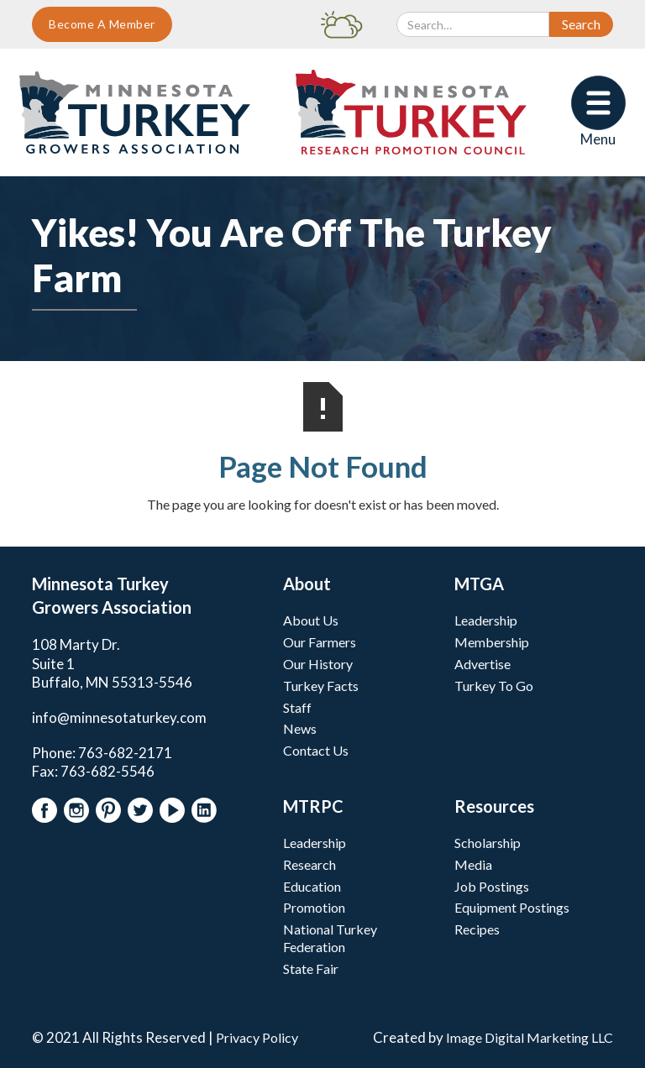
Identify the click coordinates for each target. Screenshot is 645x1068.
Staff (297, 707)
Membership (491, 642)
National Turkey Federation (330, 938)
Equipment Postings (511, 907)
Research (309, 864)
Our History (318, 664)
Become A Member (102, 24)
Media (473, 864)
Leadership (485, 620)
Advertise (482, 664)
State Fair (310, 968)
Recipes (477, 929)
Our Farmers (319, 642)
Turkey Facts (321, 686)
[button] (598, 112)
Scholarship (487, 843)
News (300, 728)
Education (312, 886)
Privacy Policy (257, 1037)
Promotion (314, 907)
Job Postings (491, 886)
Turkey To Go (493, 686)
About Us (310, 620)
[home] (134, 112)
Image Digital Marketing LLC (529, 1037)
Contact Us (316, 750)
